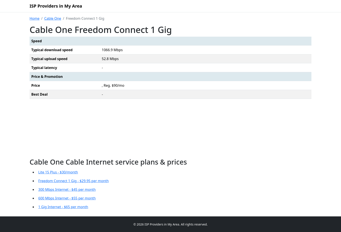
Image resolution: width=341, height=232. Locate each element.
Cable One (52, 18)
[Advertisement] (170, 129)
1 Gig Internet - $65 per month (63, 206)
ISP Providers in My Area (56, 6)
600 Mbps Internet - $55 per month (67, 198)
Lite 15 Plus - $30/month (58, 172)
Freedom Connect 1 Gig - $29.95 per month (73, 180)
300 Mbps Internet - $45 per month (67, 189)
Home (35, 18)
